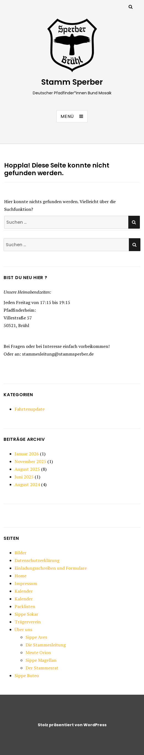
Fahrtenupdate (30, 409)
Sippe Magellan (41, 660)
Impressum (26, 583)
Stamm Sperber (72, 82)
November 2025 (30, 461)
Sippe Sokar (26, 614)
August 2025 (27, 469)
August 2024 (27, 484)
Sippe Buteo (27, 675)
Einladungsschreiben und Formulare (51, 568)
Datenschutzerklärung (37, 560)
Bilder (20, 553)
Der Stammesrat (42, 668)
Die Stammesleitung (46, 645)
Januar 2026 (27, 454)
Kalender (24, 591)
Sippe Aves (36, 637)
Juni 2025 (24, 477)
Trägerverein (28, 622)
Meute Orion (38, 652)
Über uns (23, 629)
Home (20, 576)
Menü (67, 116)
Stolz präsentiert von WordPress (72, 725)
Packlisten (25, 606)
